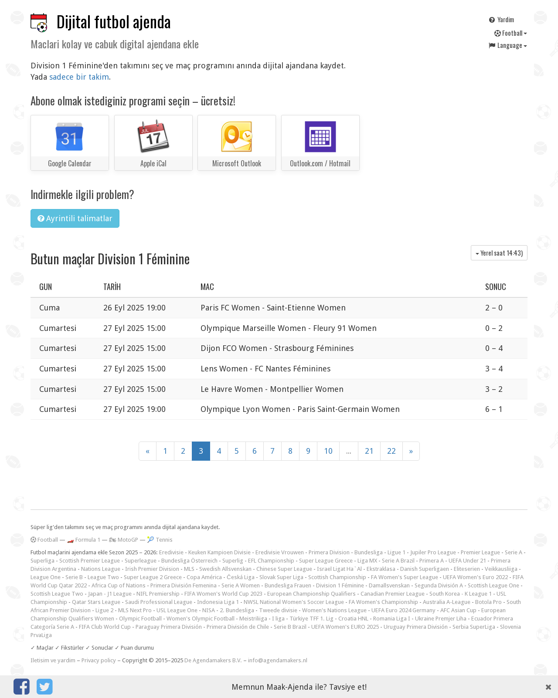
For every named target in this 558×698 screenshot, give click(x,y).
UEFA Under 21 (467, 560)
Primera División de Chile (238, 627)
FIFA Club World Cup (105, 627)
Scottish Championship (337, 577)
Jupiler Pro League (433, 552)
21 (369, 450)
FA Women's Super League (404, 577)
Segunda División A (439, 585)
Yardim (501, 19)
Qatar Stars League (96, 602)
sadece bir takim (79, 76)
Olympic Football (140, 618)
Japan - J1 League (110, 593)
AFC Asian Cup (458, 610)
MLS (189, 569)
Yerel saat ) (499, 252)
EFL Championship (271, 560)
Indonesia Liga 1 (218, 602)
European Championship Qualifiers (311, 593)
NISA (208, 610)
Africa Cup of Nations (119, 585)
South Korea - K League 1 (460, 593)
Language (507, 45)
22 (391, 450)
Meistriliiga (253, 618)
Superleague (141, 560)
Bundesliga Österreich (189, 560)
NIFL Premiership (158, 593)
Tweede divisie (278, 610)
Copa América (204, 577)
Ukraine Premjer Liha (440, 618)
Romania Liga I (391, 618)
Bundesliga (368, 552)
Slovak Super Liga (281, 577)
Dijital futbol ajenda (114, 21)
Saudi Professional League (158, 602)
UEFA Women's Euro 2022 (475, 577)
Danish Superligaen (424, 569)
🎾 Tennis (160, 539)
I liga (278, 618)
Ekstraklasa (381, 569)
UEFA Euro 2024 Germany (403, 610)
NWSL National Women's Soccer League (294, 602)
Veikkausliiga (501, 569)
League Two (103, 577)
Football (510, 32)
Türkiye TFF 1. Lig (311, 618)
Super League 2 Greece (153, 577)
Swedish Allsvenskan (225, 569)
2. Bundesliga (237, 610)
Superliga (42, 560)
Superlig (232, 560)
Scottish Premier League (89, 560)
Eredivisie (171, 552)
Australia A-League (446, 602)
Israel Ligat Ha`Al (339, 569)
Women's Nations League (334, 610)
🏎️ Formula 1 (83, 539)
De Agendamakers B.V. (213, 660)
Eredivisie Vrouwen (279, 552)
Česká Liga (241, 577)
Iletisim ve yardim (53, 660)
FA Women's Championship (383, 602)
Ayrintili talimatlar (74, 218)
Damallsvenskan (389, 585)
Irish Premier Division (152, 569)
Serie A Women (240, 585)
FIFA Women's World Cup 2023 (223, 593)
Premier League (480, 552)
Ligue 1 (396, 552)
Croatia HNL (353, 618)
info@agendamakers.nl (277, 660)
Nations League (100, 569)
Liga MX (367, 560)
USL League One (177, 610)
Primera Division (329, 552)
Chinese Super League (284, 569)
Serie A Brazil (398, 560)
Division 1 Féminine (340, 585)
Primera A (431, 560)
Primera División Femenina (183, 585)
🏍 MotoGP (123, 539)
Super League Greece (326, 560)
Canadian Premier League (393, 593)
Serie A (513, 552)
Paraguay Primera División (169, 627)
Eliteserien (467, 569)
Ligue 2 (104, 610)
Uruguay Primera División (416, 627)
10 (328, 450)
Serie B (74, 577)
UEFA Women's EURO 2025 (345, 627)
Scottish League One (493, 585)
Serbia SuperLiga (474, 627)
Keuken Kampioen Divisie (219, 552)
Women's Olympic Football (201, 618)
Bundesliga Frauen (288, 585)
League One (46, 577)
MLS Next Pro (135, 610)
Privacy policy (99, 660)
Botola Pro (488, 602)
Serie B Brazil (290, 627)
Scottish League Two (57, 593)
